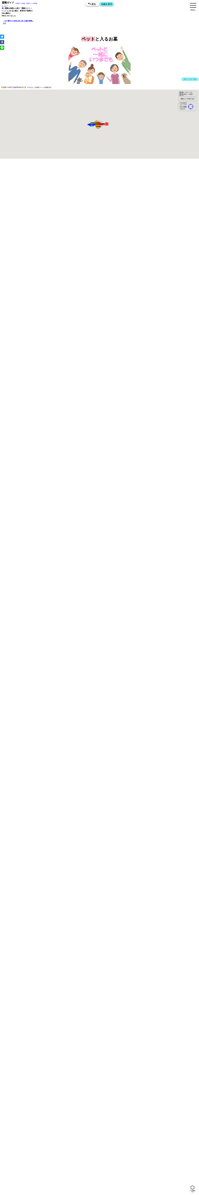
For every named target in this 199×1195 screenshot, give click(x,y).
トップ (4, 6)
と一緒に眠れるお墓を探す (98, 877)
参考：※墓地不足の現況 (76, 283)
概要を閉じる (38, 212)
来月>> (115, 329)
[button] (97, 124)
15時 (93, 352)
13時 (93, 349)
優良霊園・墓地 (13, 462)
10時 (93, 345)
